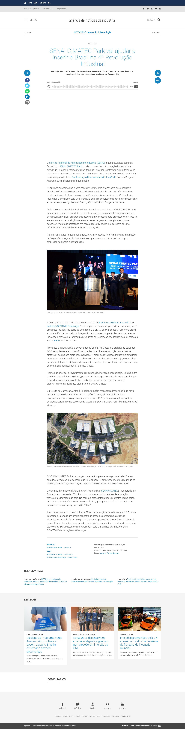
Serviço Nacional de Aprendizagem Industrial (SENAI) (77, 162)
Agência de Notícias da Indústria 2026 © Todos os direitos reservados (50, 726)
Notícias (58, 716)
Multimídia (48, 8)
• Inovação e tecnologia (54, 547)
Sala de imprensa (103, 716)
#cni (55, 554)
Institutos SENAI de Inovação (114, 322)
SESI (36, 3)
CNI (30, 3)
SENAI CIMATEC (109, 490)
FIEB (56, 340)
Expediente (61, 8)
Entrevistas (67, 716)
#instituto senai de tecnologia (56, 557)
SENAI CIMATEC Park (71, 166)
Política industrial (81, 579)
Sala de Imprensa (31, 8)
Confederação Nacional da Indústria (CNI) (94, 177)
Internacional (127, 634)
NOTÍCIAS (79, 32)
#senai (60, 554)
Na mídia (123, 579)
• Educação (67, 547)
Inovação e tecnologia (99, 32)
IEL (49, 3)
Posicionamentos (35, 634)
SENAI (43, 3)
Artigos (77, 716)
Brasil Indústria (33, 579)
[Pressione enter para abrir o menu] (26, 20)
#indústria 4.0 (68, 554)
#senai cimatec (72, 557)
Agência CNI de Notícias (109, 553)
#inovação (50, 554)
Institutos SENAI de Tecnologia (63, 326)
